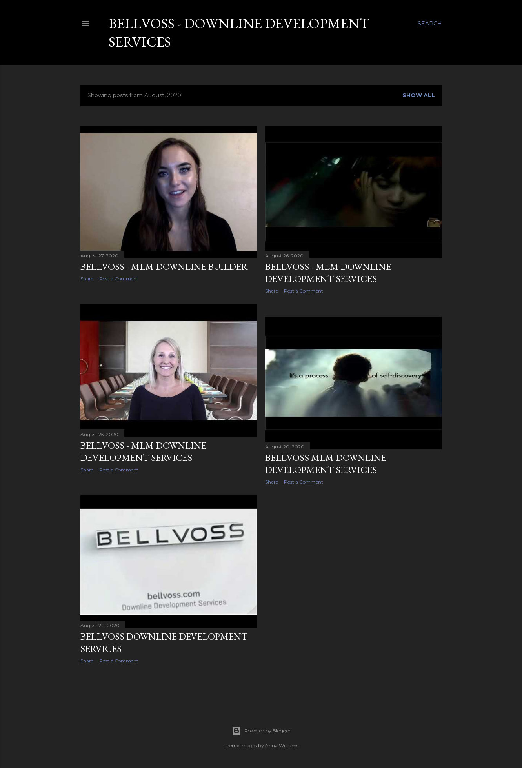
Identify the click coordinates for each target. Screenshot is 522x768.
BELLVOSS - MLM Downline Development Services (328, 272)
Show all (418, 95)
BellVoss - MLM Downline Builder (164, 266)
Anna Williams (281, 745)
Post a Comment (118, 279)
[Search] (430, 23)
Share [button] (86, 279)
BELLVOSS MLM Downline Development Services (325, 463)
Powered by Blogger (261, 730)
